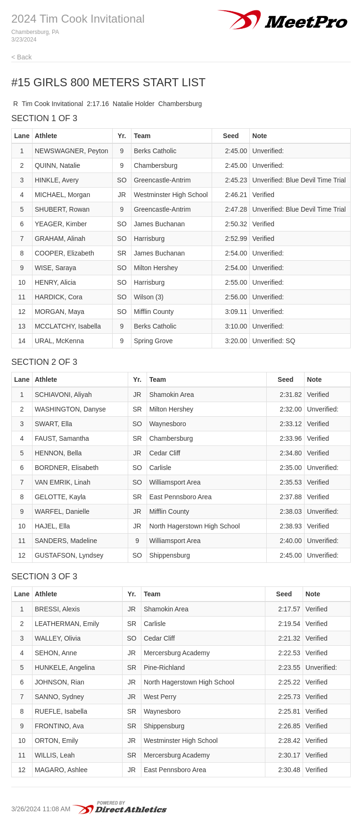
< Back (21, 57)
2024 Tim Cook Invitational (78, 18)
